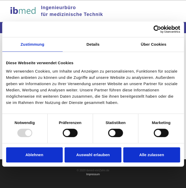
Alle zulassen (151, 154)
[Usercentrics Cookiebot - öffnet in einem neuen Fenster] (157, 29)
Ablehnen (34, 154)
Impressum (93, 174)
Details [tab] (93, 44)
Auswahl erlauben (93, 154)
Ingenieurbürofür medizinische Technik (72, 11)
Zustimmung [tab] (32, 44)
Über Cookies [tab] (153, 44)
